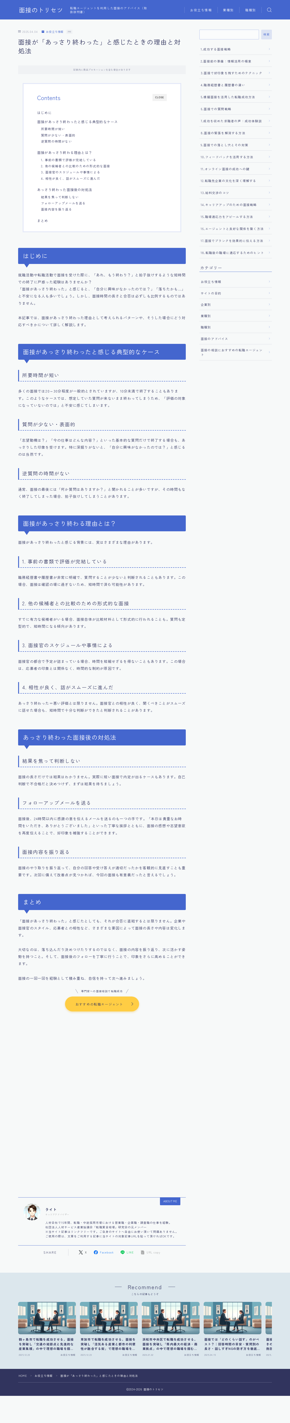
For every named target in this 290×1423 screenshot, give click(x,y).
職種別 (250, 10)
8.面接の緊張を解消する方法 (223, 133)
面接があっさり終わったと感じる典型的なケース (77, 121)
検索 (266, 34)
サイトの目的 (211, 293)
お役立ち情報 (201, 10)
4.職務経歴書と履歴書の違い (223, 85)
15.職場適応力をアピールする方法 (227, 216)
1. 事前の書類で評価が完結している (69, 160)
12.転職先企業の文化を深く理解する (228, 180)
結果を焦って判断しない (60, 197)
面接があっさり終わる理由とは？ (64, 152)
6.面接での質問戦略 (216, 109)
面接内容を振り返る (56, 209)
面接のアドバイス (214, 338)
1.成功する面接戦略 (216, 49)
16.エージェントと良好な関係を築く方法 (232, 228)
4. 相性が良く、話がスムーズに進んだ (70, 178)
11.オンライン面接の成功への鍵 (225, 169)
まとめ (42, 220)
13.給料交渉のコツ (215, 192)
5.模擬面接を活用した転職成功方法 (228, 97)
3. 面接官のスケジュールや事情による (70, 172)
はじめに (44, 112)
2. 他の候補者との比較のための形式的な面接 (75, 166)
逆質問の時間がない (56, 141)
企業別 (206, 304)
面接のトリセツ (41, 10)
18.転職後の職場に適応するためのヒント (232, 252)
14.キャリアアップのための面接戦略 (229, 204)
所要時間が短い (53, 129)
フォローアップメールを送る (63, 203)
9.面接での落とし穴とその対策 (224, 145)
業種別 (228, 10)
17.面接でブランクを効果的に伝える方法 (232, 240)
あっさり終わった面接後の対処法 (64, 189)
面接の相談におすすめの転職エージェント (232, 352)
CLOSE (159, 97)
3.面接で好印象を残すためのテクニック (231, 73)
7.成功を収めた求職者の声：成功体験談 (231, 121)
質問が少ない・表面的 (58, 135)
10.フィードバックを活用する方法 (227, 157)
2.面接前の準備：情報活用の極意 (226, 61)
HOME (23, 1376)
